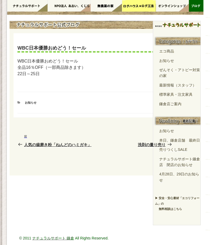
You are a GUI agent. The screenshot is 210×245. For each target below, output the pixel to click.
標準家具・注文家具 (176, 94)
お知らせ (30, 102)
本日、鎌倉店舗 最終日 (179, 140)
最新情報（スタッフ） (177, 85)
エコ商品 (166, 51)
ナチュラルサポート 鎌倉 (53, 238)
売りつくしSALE (173, 149)
